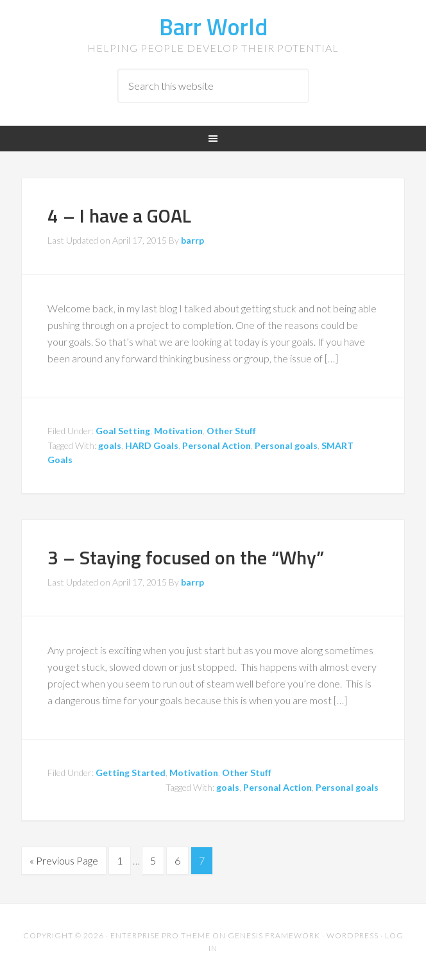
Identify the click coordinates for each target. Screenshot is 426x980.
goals (109, 445)
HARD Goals (151, 445)
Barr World (213, 26)
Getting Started (131, 772)
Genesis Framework (274, 935)
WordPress (353, 935)
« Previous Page (64, 860)
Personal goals (286, 445)
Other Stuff (231, 430)
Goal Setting (123, 430)
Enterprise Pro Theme (160, 935)
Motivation (178, 430)
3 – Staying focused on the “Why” (185, 557)
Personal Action (216, 445)
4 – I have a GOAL (119, 215)
